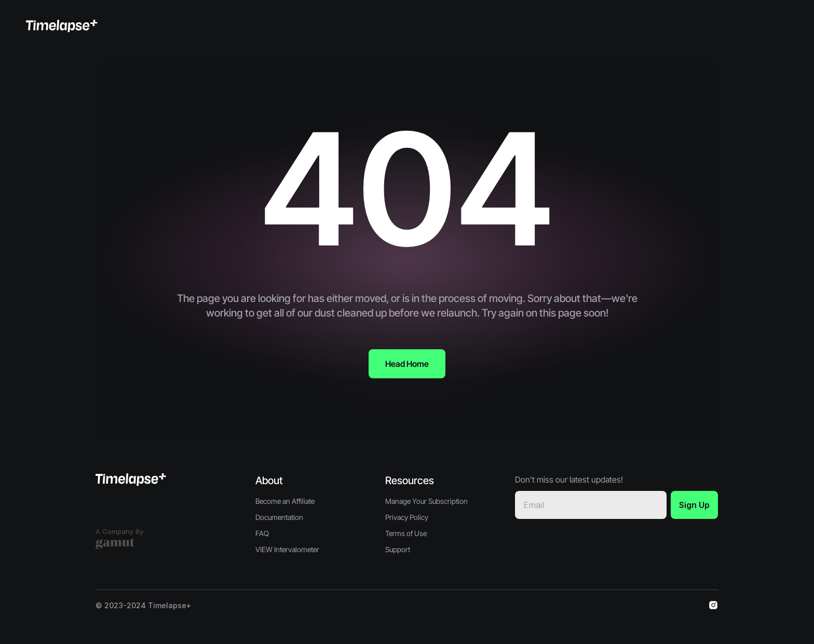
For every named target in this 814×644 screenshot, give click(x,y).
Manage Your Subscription (426, 501)
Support (397, 549)
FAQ (262, 533)
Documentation (279, 517)
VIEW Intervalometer (287, 549)
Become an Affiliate (285, 501)
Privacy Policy (406, 517)
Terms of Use (406, 533)
